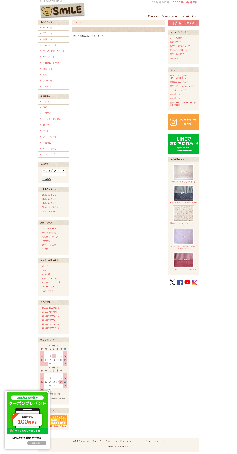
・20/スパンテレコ (48, 195)
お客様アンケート (178, 42)
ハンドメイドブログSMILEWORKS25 (179, 76)
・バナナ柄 (45, 241)
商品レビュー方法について (182, 86)
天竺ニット (48, 33)
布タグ (46, 125)
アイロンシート (50, 137)
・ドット (44, 270)
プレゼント (48, 80)
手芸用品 (47, 143)
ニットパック (49, 86)
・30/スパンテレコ (48, 199)
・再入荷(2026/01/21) (49, 320)
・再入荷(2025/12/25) (49, 328)
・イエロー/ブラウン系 (50, 282)
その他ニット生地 (51, 63)
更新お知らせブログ (179, 82)
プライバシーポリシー (154, 441)
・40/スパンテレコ (48, 203)
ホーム (78, 22)
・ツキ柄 (44, 249)
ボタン (46, 101)
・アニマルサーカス (49, 228)
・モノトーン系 (47, 291)
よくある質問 (176, 38)
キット (46, 131)
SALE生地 (47, 27)
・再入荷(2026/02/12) (49, 308)
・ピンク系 (45, 274)
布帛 (45, 75)
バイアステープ (50, 149)
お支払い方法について (180, 46)
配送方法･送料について (180, 50)
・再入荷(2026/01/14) (49, 324)
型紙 (45, 107)
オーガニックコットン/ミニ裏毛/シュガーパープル (183, 239)
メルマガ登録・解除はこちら (53, 425)
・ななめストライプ (49, 237)
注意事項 (174, 58)
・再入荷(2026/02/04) (49, 312)
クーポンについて (178, 90)
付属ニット (48, 69)
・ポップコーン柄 (48, 233)
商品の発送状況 (177, 54)
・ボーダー (45, 266)
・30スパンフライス (49, 207)
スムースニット (50, 45)
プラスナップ (49, 154)
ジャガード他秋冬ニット (54, 51)
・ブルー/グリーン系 (49, 286)
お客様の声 (175, 98)
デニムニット (49, 57)
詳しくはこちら (38, 443)
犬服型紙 (47, 113)
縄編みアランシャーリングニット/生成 (183, 215)
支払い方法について (109, 441)
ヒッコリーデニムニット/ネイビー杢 (183, 194)
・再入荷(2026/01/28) (49, 316)
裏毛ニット (48, 39)
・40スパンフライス (49, 211)
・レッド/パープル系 (49, 278)
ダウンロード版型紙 (52, 119)
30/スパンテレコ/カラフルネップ (183, 173)
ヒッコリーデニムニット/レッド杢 (183, 261)
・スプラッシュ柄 (48, 245)
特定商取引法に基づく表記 (84, 441)
